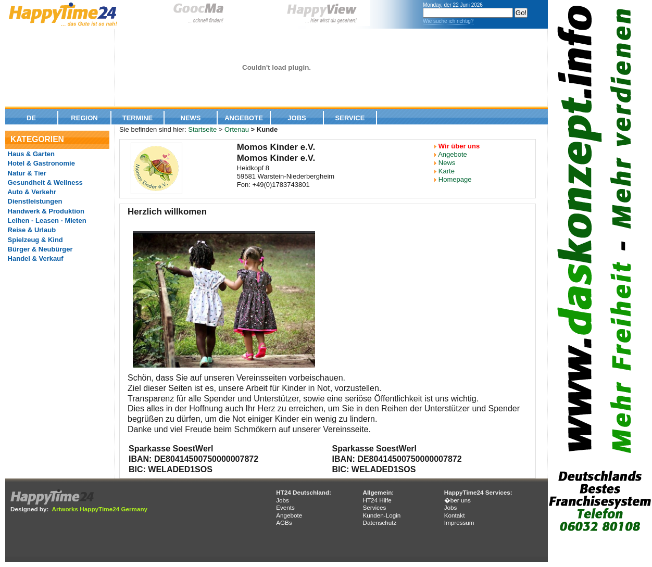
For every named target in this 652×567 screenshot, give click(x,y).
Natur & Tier (26, 173)
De (31, 118)
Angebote (243, 118)
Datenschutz (379, 522)
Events (285, 507)
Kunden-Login (381, 515)
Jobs (296, 118)
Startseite (202, 129)
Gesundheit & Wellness (44, 182)
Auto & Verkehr (31, 192)
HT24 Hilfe (376, 500)
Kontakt (454, 515)
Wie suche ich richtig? (448, 21)
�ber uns (457, 500)
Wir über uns (459, 146)
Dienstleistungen (34, 201)
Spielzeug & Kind (34, 240)
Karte (446, 171)
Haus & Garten (30, 154)
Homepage (455, 179)
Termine (137, 118)
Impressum (459, 522)
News (191, 118)
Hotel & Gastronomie (40, 163)
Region (84, 118)
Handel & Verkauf (35, 258)
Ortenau (236, 129)
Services (374, 507)
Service (350, 118)
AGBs (284, 522)
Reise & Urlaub (31, 230)
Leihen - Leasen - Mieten (46, 220)
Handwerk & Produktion (45, 211)
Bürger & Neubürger (39, 249)
